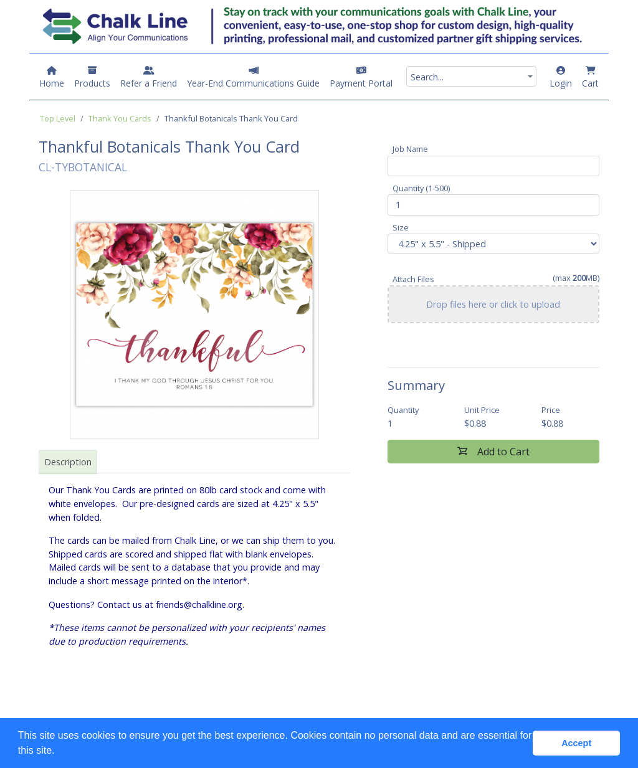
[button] (59, 752)
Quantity (403, 409)
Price (550, 409)
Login (561, 77)
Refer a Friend (148, 77)
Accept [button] (576, 743)
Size (401, 227)
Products (92, 77)
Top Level (57, 118)
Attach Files (413, 279)
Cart (590, 77)
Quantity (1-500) (421, 188)
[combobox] (471, 76)
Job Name (410, 148)
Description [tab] (68, 462)
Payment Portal (361, 77)
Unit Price (482, 409)
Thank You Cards (119, 118)
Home (51, 77)
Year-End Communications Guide (253, 77)
